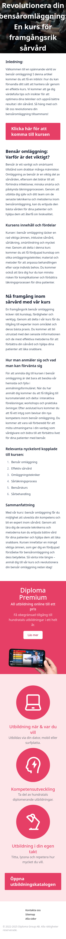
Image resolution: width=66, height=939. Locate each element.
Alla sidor (30, 918)
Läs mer (33, 635)
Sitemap (30, 914)
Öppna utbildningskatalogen (33, 881)
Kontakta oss (33, 910)
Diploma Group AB (29, 926)
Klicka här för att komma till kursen (30, 131)
